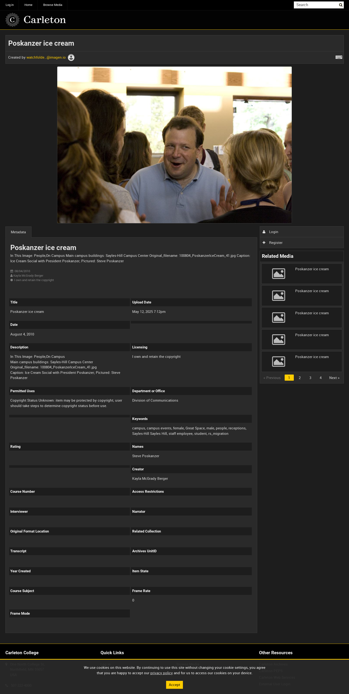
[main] (174, 336)
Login (270, 231)
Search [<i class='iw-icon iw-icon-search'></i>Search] (341, 4)
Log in (10, 5)
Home (28, 5)
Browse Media (52, 5)
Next (334, 377)
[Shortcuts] (339, 56)
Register (272, 242)
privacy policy (161, 672)
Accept (174, 684)
